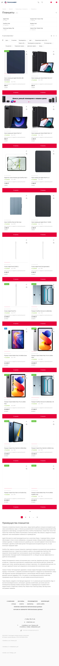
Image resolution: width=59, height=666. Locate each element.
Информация (45, 601)
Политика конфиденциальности (31, 630)
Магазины (21, 601)
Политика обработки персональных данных (28, 606)
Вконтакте (28, 614)
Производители (33, 601)
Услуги (21, 604)
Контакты (30, 604)
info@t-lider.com (30, 622)
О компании (10, 601)
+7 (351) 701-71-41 (30, 619)
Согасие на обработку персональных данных (28, 609)
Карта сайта (40, 604)
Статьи (14, 604)
